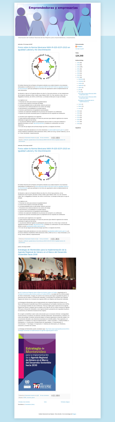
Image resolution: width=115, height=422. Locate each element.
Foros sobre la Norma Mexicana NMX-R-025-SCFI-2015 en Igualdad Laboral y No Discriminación (44, 48)
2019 (78, 73)
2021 (78, 69)
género (33, 397)
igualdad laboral (32, 139)
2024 (78, 62)
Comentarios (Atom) (29, 404)
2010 (78, 123)
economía (29, 397)
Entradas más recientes (24, 402)
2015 (78, 113)
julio (79, 89)
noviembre (81, 81)
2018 (78, 75)
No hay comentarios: (44, 137)
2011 (78, 121)
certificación (25, 139)
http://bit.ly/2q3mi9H (39, 123)
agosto (80, 87)
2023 (78, 64)
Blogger (74, 414)
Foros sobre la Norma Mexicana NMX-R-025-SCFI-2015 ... (87, 94)
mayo (79, 91)
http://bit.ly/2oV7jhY (39, 224)
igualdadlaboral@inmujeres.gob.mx (36, 226)
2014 (78, 115)
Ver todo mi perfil (79, 48)
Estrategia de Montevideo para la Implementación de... (86, 101)
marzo (80, 104)
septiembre (81, 85)
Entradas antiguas (65, 402)
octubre (80, 83)
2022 (78, 66)
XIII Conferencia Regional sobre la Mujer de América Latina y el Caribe (38, 292)
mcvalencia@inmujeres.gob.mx (56, 130)
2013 (78, 117)
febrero (80, 106)
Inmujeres (79, 46)
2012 (78, 119)
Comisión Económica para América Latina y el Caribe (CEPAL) (34, 294)
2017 (78, 77)
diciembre (80, 79)
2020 (78, 71)
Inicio (45, 402)
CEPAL (24, 397)
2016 (78, 111)
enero (79, 108)
